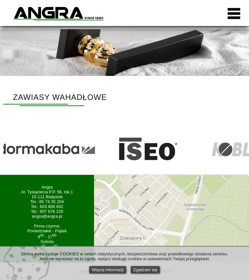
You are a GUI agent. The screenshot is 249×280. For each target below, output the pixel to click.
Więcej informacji (108, 269)
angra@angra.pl (47, 216)
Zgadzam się (145, 269)
